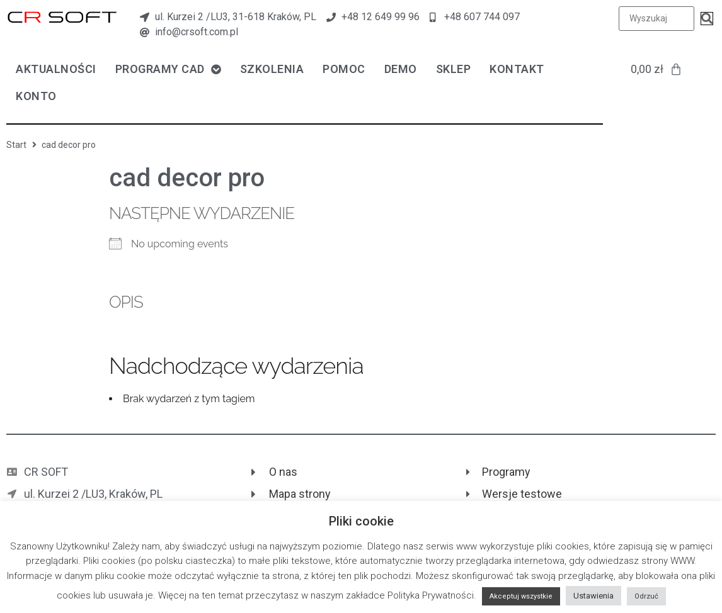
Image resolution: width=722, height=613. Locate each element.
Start (16, 145)
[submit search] (707, 18)
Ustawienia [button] (593, 595)
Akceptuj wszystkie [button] (521, 596)
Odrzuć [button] (646, 596)
